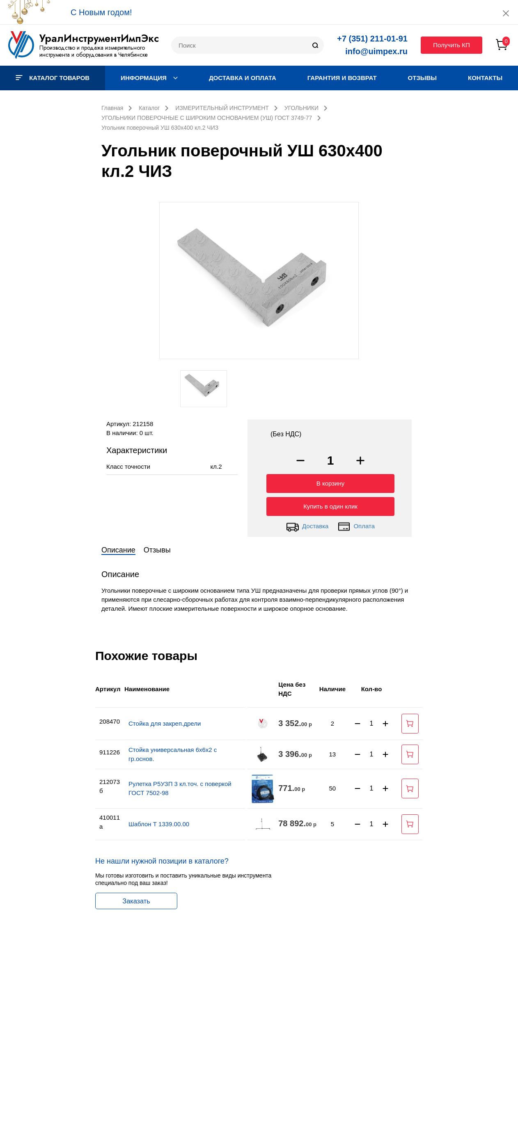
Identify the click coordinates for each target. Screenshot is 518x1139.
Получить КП (451, 44)
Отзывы (422, 77)
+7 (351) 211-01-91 (372, 38)
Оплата (356, 524)
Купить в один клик (330, 504)
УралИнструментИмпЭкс (99, 38)
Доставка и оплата (242, 77)
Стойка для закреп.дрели (164, 721)
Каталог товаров (52, 77)
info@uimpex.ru (376, 51)
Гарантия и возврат (342, 77)
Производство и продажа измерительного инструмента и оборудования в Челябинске (93, 51)
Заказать (136, 899)
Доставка (307, 524)
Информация (149, 77)
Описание (118, 548)
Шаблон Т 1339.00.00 (158, 821)
